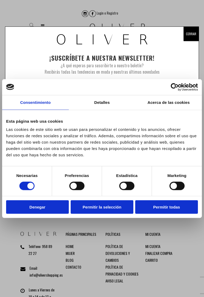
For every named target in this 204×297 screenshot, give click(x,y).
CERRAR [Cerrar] (191, 34)
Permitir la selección (102, 207)
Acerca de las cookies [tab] (168, 102)
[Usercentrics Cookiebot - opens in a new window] (174, 87)
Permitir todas (166, 207)
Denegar (37, 207)
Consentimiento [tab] (35, 102)
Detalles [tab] (102, 102)
